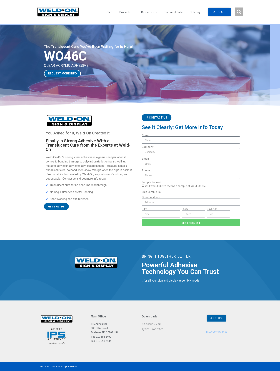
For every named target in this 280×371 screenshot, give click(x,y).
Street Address (151, 197)
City (144, 208)
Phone (146, 170)
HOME (108, 12)
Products (126, 12)
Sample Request (152, 182)
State (185, 208)
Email (145, 158)
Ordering (195, 12)
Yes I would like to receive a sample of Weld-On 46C (175, 186)
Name (145, 135)
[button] (239, 11)
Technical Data (173, 12)
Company (147, 146)
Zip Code (212, 208)
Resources (149, 12)
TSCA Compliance (216, 331)
